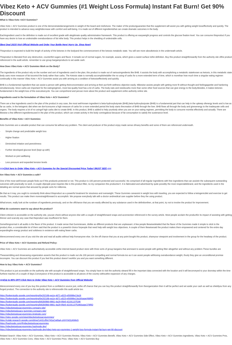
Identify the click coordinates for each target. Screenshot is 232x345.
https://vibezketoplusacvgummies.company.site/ (23, 308)
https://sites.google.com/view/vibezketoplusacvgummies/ (27, 317)
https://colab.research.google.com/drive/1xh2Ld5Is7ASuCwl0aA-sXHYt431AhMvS (39, 320)
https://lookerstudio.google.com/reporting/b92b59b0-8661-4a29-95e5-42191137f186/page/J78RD (46, 305)
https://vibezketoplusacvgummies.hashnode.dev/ (23, 326)
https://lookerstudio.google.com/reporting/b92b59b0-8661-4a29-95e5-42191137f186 (40, 301)
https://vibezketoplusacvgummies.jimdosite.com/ (23, 314)
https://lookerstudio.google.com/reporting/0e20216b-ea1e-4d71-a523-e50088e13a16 (40, 295)
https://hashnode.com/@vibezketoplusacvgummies (24, 323)
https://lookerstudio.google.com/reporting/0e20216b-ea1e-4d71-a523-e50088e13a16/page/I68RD (46, 298)
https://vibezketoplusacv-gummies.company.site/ (23, 311)
